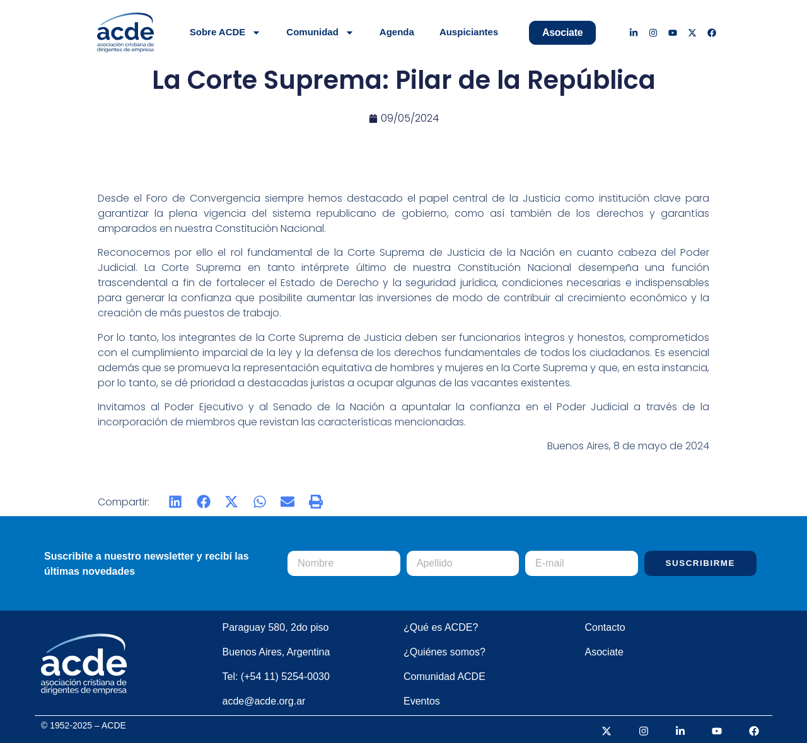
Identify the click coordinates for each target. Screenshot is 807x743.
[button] (175, 502)
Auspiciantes (468, 31)
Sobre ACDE (226, 32)
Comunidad (320, 32)
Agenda (397, 31)
